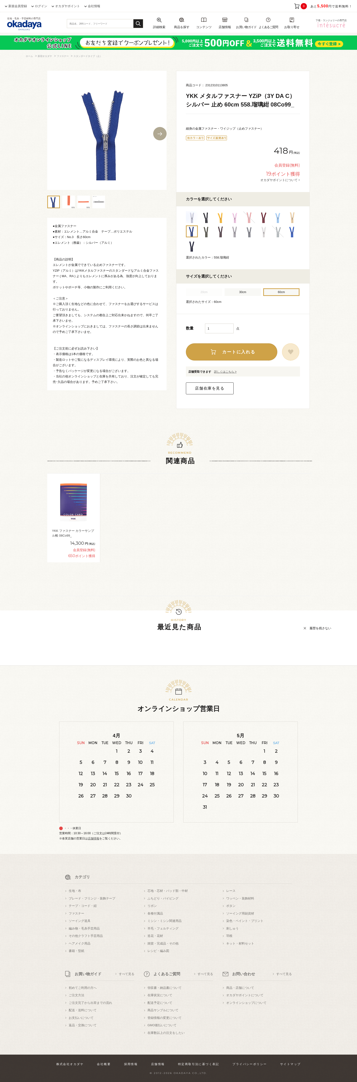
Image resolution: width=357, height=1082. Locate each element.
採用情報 (131, 1064)
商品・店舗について (240, 988)
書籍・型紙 (76, 951)
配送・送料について (83, 1010)
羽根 (229, 936)
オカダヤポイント (67, 6)
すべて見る (126, 974)
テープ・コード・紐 (83, 906)
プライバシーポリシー (249, 1064)
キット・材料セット (240, 943)
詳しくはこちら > (225, 371)
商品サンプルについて (162, 1010)
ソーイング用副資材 (240, 913)
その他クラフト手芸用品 (86, 936)
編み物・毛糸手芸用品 (84, 928)
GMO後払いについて (162, 1025)
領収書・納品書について (164, 988)
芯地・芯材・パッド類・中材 (167, 891)
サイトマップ (290, 1064)
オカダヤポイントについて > (280, 180)
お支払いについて (81, 1018)
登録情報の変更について (164, 1018)
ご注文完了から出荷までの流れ (90, 1003)
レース (231, 891)
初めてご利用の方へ (83, 988)
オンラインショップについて (246, 1003)
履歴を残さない (320, 628)
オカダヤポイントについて (244, 995)
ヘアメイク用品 (79, 943)
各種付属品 (155, 913)
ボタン (231, 906)
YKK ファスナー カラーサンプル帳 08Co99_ (73, 533)
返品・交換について (83, 1025)
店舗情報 (93, 838)
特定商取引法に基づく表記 (198, 1064)
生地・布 (75, 891)
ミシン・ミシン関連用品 (164, 921)
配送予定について (159, 1003)
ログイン (41, 6)
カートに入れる (238, 352)
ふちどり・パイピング (162, 898)
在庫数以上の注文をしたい (166, 1033)
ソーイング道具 (79, 921)
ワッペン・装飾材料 (240, 898)
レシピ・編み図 (158, 951)
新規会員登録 (17, 6)
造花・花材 (155, 936)
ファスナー (76, 913)
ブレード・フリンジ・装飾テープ (92, 898)
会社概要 (104, 1064)
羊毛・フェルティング (162, 928)
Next (160, 133)
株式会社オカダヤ (70, 1064)
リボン (152, 906)
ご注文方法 (76, 995)
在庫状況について (159, 995)
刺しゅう (232, 928)
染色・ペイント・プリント (244, 921)
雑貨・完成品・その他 (162, 943)
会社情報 (94, 6)
